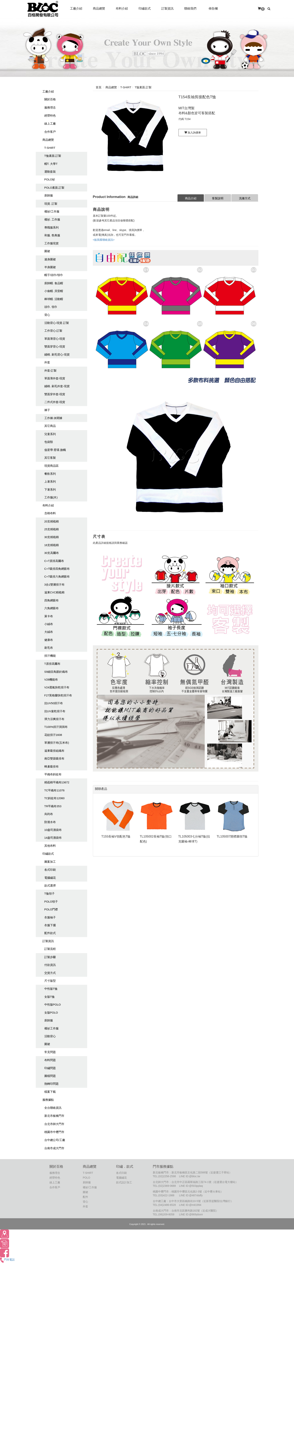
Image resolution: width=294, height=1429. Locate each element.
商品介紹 (190, 198)
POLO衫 (49, 179)
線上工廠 (50, 123)
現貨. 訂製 (50, 203)
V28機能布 (51, 679)
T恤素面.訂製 (52, 155)
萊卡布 (48, 616)
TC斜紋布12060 (54, 798)
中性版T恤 (50, 988)
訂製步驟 (50, 957)
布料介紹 (48, 505)
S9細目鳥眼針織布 (56, 671)
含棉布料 (50, 513)
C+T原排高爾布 (54, 560)
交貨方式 (50, 972)
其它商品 (50, 425)
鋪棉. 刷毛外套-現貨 (57, 386)
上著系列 (50, 481)
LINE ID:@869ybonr (191, 1214)
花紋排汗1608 (53, 734)
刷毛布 (48, 647)
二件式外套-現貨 (54, 402)
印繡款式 (48, 853)
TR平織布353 (52, 806)
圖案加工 (50, 861)
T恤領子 (49, 893)
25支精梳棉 (51, 529)
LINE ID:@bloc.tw (189, 1176)
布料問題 (50, 1060)
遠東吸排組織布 (54, 750)
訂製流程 (50, 948)
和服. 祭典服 (52, 235)
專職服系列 (51, 227)
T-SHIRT (49, 147)
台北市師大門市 (54, 1124)
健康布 (48, 639)
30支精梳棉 (51, 537)
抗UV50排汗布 (53, 703)
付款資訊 (50, 964)
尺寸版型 (50, 980)
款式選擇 (50, 885)
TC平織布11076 (54, 790)
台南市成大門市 (54, 1148)
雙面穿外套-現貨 (54, 394)
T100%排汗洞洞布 (56, 726)
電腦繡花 (50, 877)
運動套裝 (50, 171)
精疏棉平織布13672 (56, 782)
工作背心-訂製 (53, 330)
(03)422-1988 (166, 1195)
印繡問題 (50, 1068)
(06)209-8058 (166, 1214)
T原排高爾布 (52, 663)
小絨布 (48, 624)
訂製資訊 (48, 941)
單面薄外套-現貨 (54, 378)
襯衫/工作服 (51, 211)
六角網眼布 (51, 608)
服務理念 (50, 107)
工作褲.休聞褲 (53, 418)
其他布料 (50, 845)
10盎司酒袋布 (53, 829)
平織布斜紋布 (52, 774)
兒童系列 (50, 434)
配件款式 (50, 933)
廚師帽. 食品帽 (53, 283)
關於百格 (50, 99)
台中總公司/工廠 (54, 1140)
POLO (86, 1177)
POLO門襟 (51, 909)
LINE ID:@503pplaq (191, 1185)
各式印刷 (50, 869)
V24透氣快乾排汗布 (56, 687)
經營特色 (50, 115)
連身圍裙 (50, 259)
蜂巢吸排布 (51, 766)
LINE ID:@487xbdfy (191, 1195)
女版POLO (51, 1012)
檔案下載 (50, 1091)
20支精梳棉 (51, 521)
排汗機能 (50, 655)
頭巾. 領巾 (50, 306)
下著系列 (50, 489)
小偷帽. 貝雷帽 (53, 291)
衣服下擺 (50, 925)
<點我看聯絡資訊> (104, 239)
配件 (85, 1196)
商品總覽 (48, 139)
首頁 (98, 87)
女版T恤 (49, 996)
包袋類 (48, 441)
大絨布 (48, 631)
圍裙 (47, 251)
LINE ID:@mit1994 (190, 1204)
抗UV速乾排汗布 (54, 711)
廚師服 (48, 195)
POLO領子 (51, 901)
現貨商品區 (51, 465)
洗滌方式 (244, 198)
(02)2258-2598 (167, 1176)
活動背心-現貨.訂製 (56, 322)
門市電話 (7, 1259)
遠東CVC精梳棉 (54, 592)
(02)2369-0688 (167, 1185)
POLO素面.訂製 (54, 187)
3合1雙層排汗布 (54, 584)
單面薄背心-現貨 (54, 338)
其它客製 (50, 457)
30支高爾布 (51, 552)
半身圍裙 (50, 267)
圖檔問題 (50, 1075)
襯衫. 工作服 (52, 219)
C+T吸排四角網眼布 (57, 568)
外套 (47, 362)
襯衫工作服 (51, 1028)
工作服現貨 (51, 243)
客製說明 (217, 198)
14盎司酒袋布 (53, 837)
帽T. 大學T (51, 163)
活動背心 (50, 1036)
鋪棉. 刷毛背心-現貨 (57, 354)
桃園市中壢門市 (54, 1132)
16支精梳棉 (51, 545)
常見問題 (50, 1052)
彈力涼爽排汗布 (54, 719)
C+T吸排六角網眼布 (57, 576)
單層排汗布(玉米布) (56, 742)
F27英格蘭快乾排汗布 (58, 695)
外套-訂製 (50, 370)
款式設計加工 (124, 1182)
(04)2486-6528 (167, 1204)
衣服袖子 (50, 917)
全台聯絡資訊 (52, 1107)
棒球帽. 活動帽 (53, 299)
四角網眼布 (51, 600)
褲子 (47, 410)
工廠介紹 (48, 91)
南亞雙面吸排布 (54, 758)
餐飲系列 (50, 473)
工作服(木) (51, 497)
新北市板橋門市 (54, 1115)
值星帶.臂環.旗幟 (55, 449)
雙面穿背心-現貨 (54, 346)
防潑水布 (50, 822)
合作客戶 (50, 131)
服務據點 (48, 1099)
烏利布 (48, 814)
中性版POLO (52, 1004)
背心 (47, 314)
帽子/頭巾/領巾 (53, 275)
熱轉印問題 (51, 1083)
